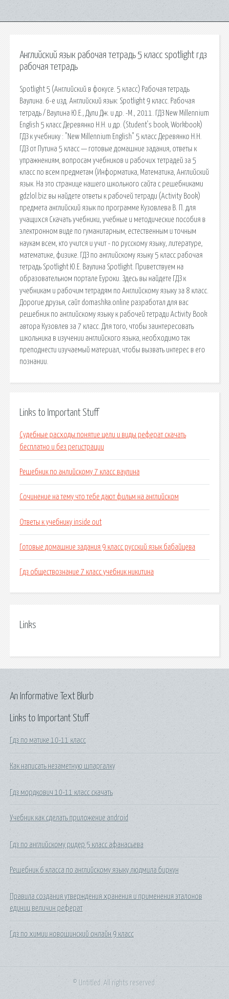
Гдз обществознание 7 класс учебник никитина (87, 572)
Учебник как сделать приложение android (69, 818)
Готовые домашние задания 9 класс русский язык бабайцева (107, 547)
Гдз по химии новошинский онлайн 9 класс (72, 934)
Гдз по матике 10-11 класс (48, 740)
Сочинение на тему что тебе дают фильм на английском (99, 497)
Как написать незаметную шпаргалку (62, 766)
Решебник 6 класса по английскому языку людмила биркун (94, 870)
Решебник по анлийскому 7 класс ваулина (80, 472)
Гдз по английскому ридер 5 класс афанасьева (77, 845)
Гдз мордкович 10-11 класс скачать (61, 792)
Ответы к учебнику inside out (61, 522)
